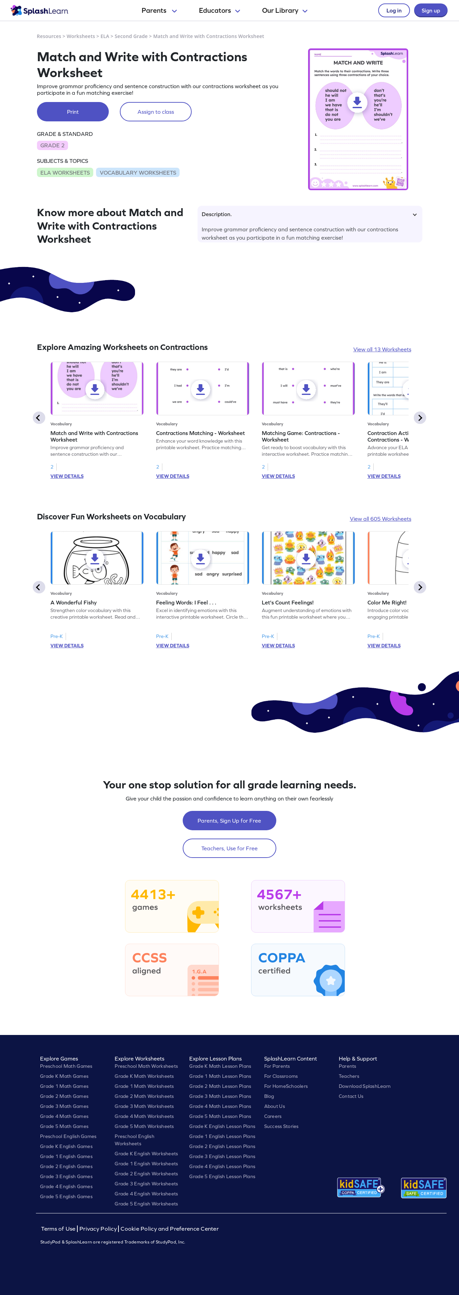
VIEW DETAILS (67, 476)
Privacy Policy (98, 1228)
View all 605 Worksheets (380, 519)
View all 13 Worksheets (382, 349)
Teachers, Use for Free (229, 848)
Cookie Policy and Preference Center (170, 1228)
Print (73, 112)
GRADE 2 (52, 145)
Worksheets (81, 36)
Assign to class (155, 112)
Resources (49, 36)
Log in (394, 10)
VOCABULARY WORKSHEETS (138, 172)
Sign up (431, 10)
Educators (219, 10)
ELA (105, 36)
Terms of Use (59, 1228)
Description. (309, 214)
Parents (159, 10)
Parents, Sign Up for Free (229, 820)
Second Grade (131, 36)
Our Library (284, 10)
